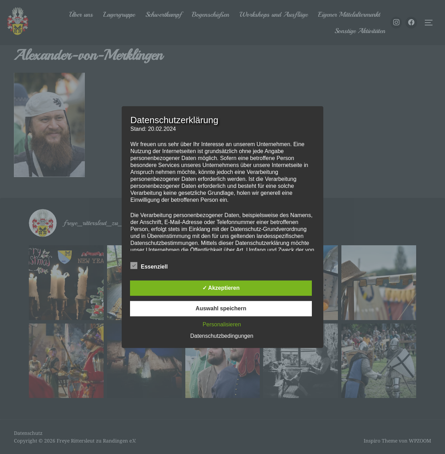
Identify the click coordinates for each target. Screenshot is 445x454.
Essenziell (149, 265)
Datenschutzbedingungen (221, 336)
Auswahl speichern (221, 308)
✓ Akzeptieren (221, 288)
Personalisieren (222, 324)
